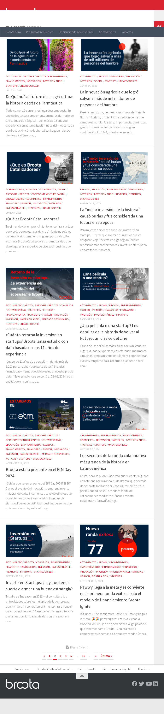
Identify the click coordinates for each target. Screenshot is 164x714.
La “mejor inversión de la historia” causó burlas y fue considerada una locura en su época (111, 231)
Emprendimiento (117, 205)
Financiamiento (15, 96)
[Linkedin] (155, 699)
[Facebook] (134, 699)
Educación (98, 205)
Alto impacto (14, 92)
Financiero (117, 92)
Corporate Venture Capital (48, 209)
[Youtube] (148, 699)
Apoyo (62, 205)
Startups (12, 101)
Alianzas (31, 205)
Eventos (97, 325)
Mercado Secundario (55, 334)
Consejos (66, 321)
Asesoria (11, 209)
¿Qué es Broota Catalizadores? (32, 234)
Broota (41, 92)
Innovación (34, 96)
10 (83, 671)
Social (98, 96)
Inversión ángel (53, 96)
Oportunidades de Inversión (76, 32)
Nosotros (127, 32)
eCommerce (33, 214)
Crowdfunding (57, 92)
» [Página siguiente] (96, 671)
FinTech (26, 219)
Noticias (121, 209)
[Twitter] (141, 699)
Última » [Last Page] (106, 671)
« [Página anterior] (44, 671)
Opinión (85, 591)
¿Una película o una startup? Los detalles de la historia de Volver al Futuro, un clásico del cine (109, 347)
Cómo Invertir (107, 32)
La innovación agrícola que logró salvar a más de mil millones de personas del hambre (109, 114)
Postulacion (100, 591)
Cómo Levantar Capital (116, 685)
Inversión (86, 96)
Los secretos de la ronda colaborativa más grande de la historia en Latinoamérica (113, 477)
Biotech (29, 92)
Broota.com (13, 32)
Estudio (48, 325)
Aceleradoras (15, 205)
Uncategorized (29, 101)
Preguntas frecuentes (39, 32)
